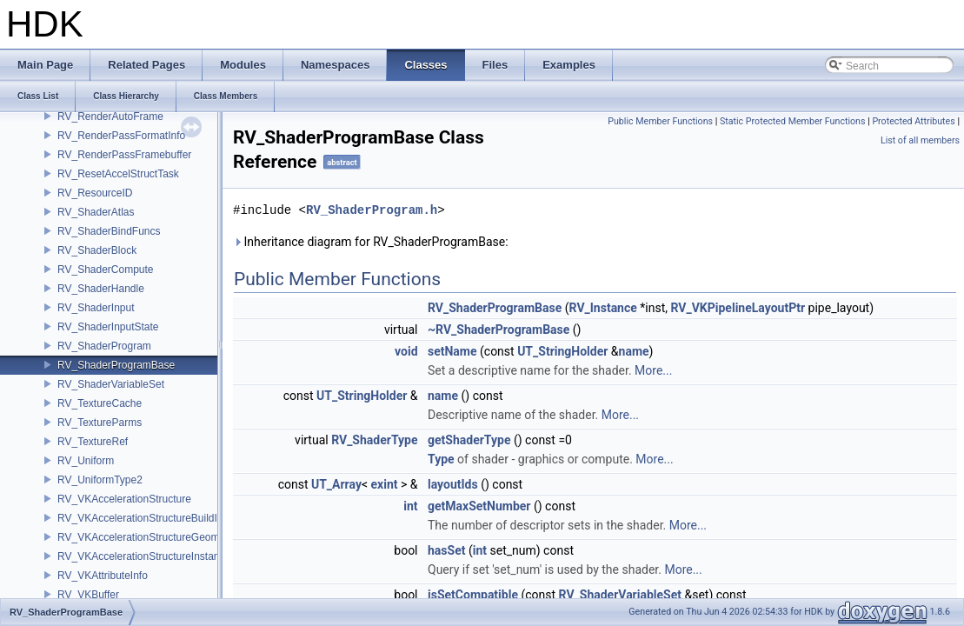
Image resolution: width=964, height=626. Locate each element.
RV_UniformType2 (100, 480)
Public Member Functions (660, 121)
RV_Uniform (85, 461)
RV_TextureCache (99, 403)
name (634, 351)
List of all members (920, 140)
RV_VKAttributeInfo (102, 575)
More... (653, 370)
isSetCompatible (473, 595)
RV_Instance (603, 308)
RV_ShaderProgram (104, 346)
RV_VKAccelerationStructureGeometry (147, 537)
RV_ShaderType (374, 440)
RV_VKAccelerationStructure (124, 499)
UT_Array (336, 484)
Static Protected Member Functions (793, 121)
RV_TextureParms (99, 422)
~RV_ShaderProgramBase (498, 329)
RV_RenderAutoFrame (110, 116)
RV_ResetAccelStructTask (118, 174)
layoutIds (453, 484)
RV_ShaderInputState (108, 327)
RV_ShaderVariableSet (110, 384)
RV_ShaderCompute (105, 269)
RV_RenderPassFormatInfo (121, 136)
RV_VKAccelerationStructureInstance (143, 556)
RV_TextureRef (92, 442)
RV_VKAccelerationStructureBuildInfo (144, 518)
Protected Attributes (913, 121)
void (406, 351)
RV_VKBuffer (88, 595)
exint (384, 484)
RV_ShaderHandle (100, 289)
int (410, 506)
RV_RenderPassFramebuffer (124, 155)
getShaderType (469, 440)
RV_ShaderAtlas (96, 212)
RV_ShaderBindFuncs (109, 231)
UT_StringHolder (562, 351)
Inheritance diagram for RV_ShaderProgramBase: (371, 242)
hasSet (446, 550)
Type (441, 459)
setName (452, 351)
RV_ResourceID (94, 193)
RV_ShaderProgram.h (371, 210)
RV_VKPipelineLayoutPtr (738, 308)
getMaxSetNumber (479, 506)
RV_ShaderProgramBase (116, 365)
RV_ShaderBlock (96, 250)
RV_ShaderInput (96, 308)
